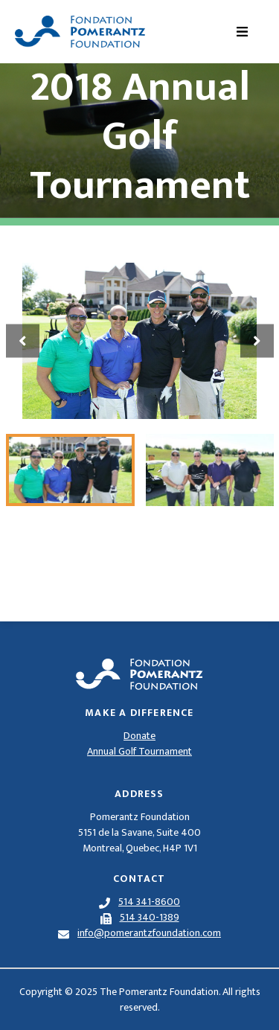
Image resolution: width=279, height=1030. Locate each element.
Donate (139, 735)
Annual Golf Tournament (139, 751)
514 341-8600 (149, 901)
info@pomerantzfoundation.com (149, 932)
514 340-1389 (149, 917)
